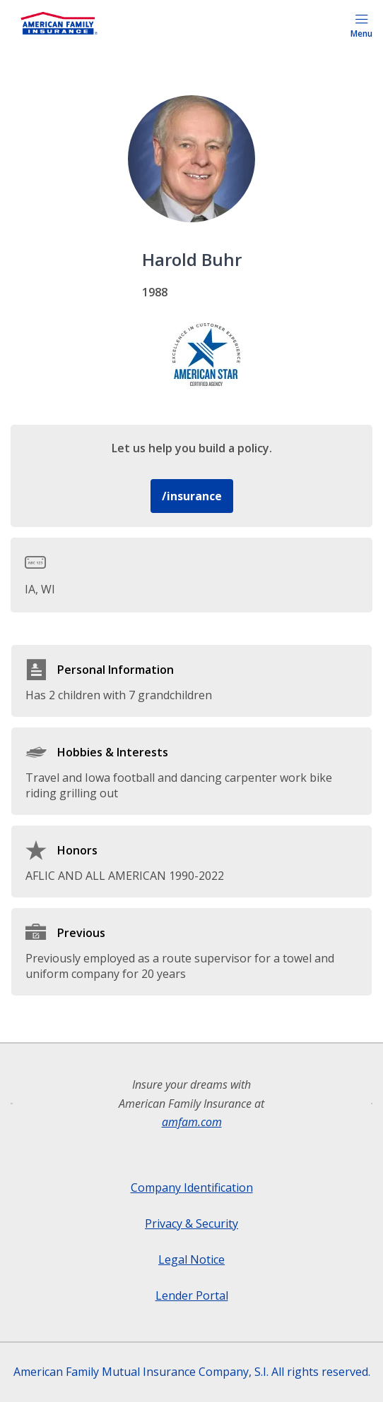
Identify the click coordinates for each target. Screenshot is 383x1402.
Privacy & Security (191, 1223)
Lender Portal (191, 1295)
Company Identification (192, 1187)
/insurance (192, 496)
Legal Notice (191, 1259)
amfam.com (192, 1122)
